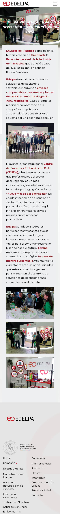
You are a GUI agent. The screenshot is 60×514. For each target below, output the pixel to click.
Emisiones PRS (12, 511)
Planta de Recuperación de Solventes (13, 485)
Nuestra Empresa (13, 468)
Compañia (9, 463)
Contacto (37, 495)
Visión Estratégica (42, 463)
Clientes (36, 473)
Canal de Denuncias (15, 506)
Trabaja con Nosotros (16, 502)
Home (7, 458)
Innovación (38, 477)
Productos (38, 468)
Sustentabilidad (41, 490)
